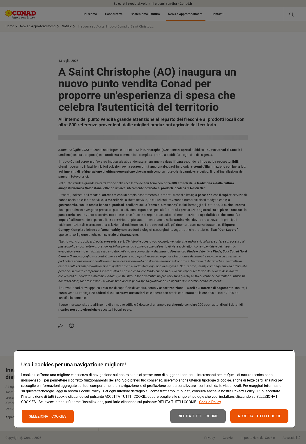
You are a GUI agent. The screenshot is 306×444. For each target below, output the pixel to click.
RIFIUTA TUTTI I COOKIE (198, 416)
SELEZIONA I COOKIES (48, 416)
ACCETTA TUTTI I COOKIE (259, 416)
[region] (154, 389)
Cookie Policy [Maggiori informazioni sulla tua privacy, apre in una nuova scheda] (210, 402)
